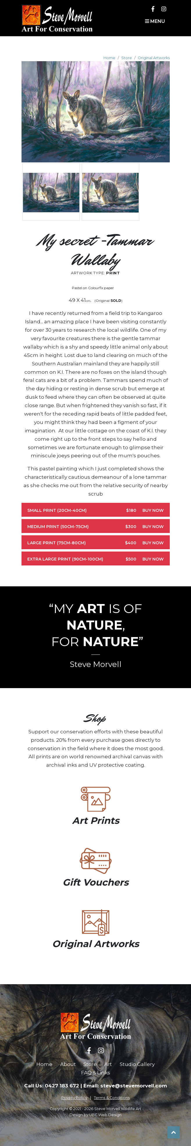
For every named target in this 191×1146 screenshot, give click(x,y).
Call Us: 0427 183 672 (51, 1086)
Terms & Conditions (112, 1098)
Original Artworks (154, 58)
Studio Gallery (137, 1064)
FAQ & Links (95, 1073)
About (68, 1064)
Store (126, 58)
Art (108, 1064)
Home (109, 58)
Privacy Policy (74, 1098)
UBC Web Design (105, 1115)
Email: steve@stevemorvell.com (125, 1086)
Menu (155, 21)
